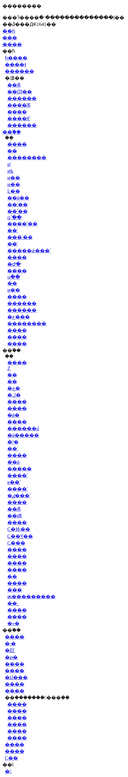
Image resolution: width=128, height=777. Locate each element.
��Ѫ (14, 85)
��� (9, 37)
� (8, 771)
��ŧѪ (14, 515)
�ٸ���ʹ (18, 495)
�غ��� (18, 316)
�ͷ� (11, 657)
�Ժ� (14, 264)
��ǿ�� (18, 197)
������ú (23, 428)
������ (19, 71)
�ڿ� (13, 388)
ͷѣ (10, 171)
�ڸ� (14, 394)
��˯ (13, 603)
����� (19, 468)
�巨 (10, 650)
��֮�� (11, 132)
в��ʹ (13, 482)
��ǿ (13, 462)
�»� (13, 623)
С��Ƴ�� (20, 536)
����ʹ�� (22, 223)
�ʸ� (13, 441)
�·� (10, 643)
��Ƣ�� (19, 91)
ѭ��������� (31, 596)
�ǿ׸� (13, 415)
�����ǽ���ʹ (29, 250)
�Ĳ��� (16, 677)
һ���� (16, 57)
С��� (16, 542)
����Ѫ (18, 105)
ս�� (13, 276)
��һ (8, 31)
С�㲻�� (18, 529)
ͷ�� (13, 177)
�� (12, 150)
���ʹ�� (20, 237)
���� (12, 44)
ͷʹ (9, 164)
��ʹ (12, 230)
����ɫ (15, 64)
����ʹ (17, 475)
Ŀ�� (13, 191)
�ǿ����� (23, 435)
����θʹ (18, 118)
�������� (26, 157)
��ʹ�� (17, 204)
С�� (11, 758)
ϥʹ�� (14, 217)
